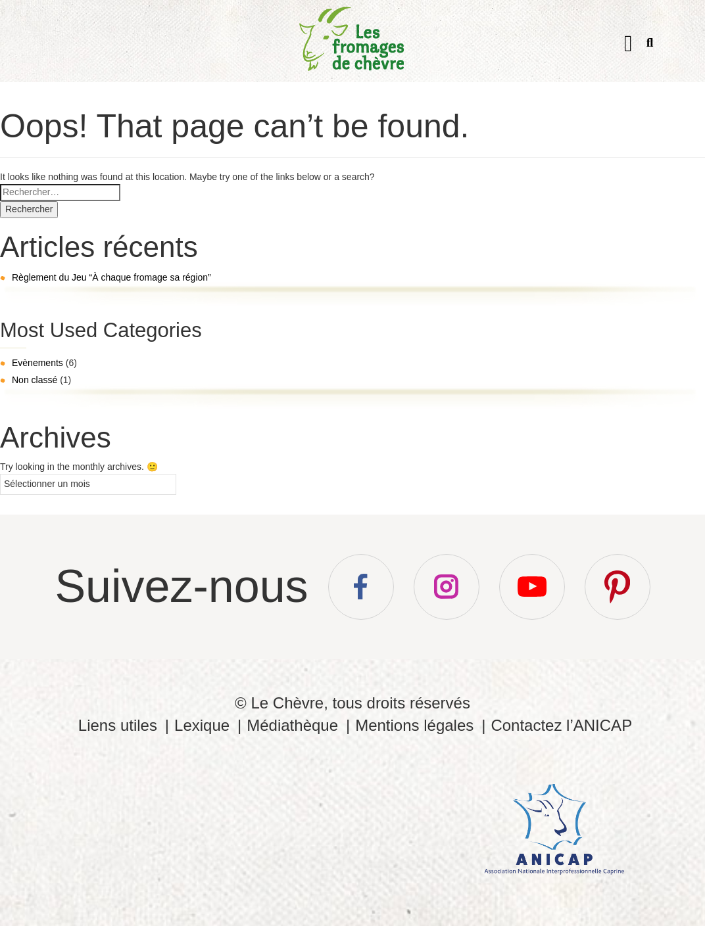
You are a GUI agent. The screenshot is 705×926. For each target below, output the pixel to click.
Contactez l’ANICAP (561, 725)
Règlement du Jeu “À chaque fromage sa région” (111, 277)
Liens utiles (117, 725)
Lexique (202, 725)
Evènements (37, 363)
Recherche (650, 45)
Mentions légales (414, 725)
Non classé (34, 380)
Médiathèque (292, 725)
